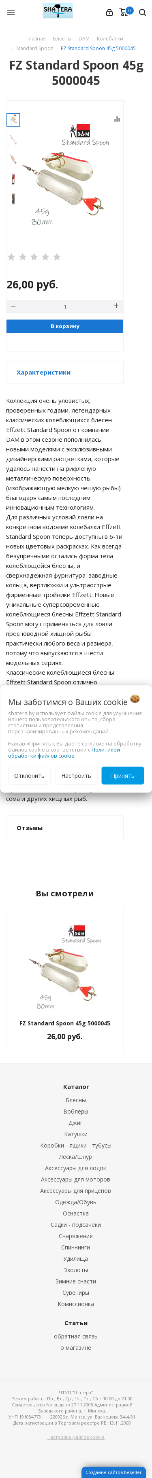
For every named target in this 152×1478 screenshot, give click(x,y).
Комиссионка (76, 1304)
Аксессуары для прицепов (75, 1190)
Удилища (75, 1258)
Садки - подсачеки (76, 1224)
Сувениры (75, 1292)
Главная (36, 38)
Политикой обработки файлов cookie (64, 752)
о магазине (75, 1347)
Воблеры (75, 1111)
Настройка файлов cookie (76, 1437)
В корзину (65, 326)
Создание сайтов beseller (114, 1472)
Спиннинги (75, 1247)
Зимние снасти (76, 1281)
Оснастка (76, 1213)
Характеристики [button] (44, 372)
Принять (123, 775)
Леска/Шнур (75, 1156)
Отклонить (29, 775)
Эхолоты (76, 1270)
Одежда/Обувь (75, 1202)
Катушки (76, 1134)
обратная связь (76, 1336)
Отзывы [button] (30, 828)
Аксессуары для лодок (75, 1168)
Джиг (76, 1122)
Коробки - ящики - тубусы (75, 1145)
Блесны (76, 1100)
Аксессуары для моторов (75, 1179)
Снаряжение (76, 1236)
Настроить (76, 775)
